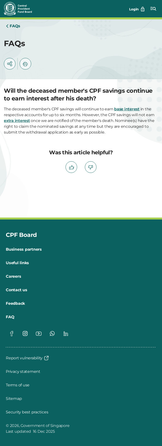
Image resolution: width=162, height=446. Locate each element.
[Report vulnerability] (27, 358)
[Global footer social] (11, 333)
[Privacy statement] (23, 372)
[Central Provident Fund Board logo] (21, 8)
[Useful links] (17, 263)
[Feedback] (15, 303)
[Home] (13, 26)
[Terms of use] (17, 385)
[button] (9, 64)
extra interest (17, 120)
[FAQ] (10, 317)
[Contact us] (16, 290)
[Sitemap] (14, 399)
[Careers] (13, 276)
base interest (127, 109)
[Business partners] (24, 249)
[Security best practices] (27, 412)
